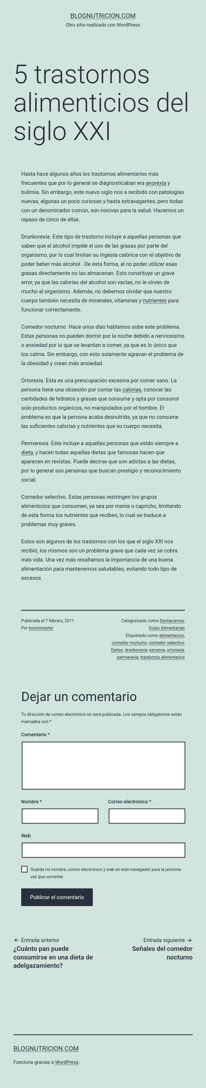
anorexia (156, 183)
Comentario (35, 734)
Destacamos (172, 620)
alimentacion (171, 635)
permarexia (127, 657)
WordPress (66, 1062)
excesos (157, 650)
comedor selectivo (166, 642)
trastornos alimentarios (162, 657)
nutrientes (155, 300)
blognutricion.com (103, 16)
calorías (131, 389)
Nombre (31, 801)
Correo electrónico (129, 801)
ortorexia (175, 650)
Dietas (117, 650)
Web (26, 835)
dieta (27, 452)
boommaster (41, 628)
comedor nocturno (129, 642)
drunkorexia (136, 650)
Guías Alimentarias (167, 628)
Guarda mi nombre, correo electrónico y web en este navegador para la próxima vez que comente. (105, 873)
